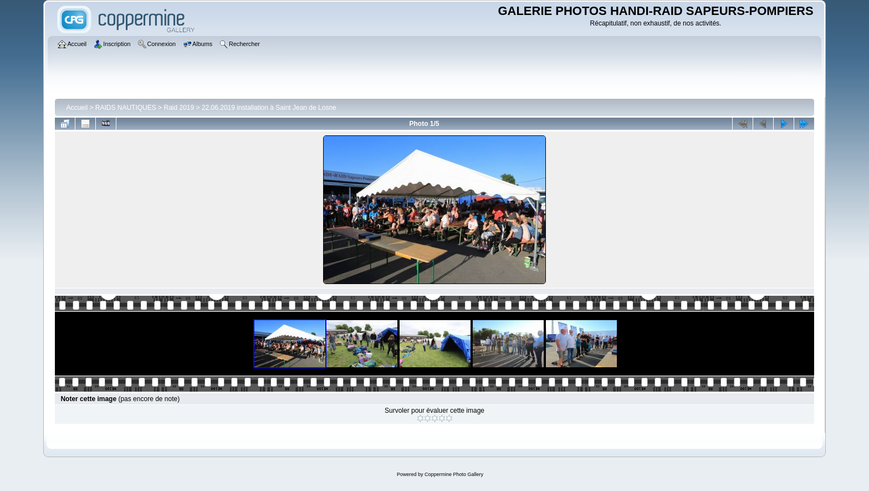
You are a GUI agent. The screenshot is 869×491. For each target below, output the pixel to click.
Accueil (77, 108)
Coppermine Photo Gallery (454, 474)
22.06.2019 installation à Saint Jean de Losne (269, 108)
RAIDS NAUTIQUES (125, 108)
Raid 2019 (178, 108)
